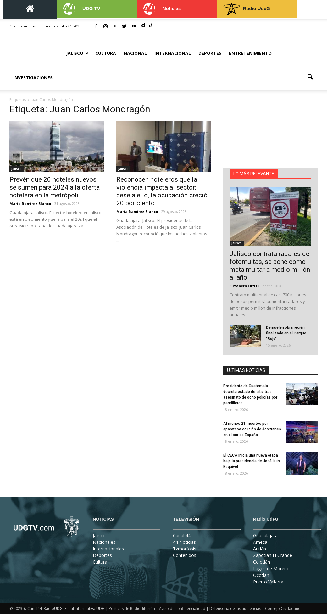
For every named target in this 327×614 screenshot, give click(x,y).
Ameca (260, 542)
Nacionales (104, 542)
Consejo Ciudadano (283, 608)
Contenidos (184, 555)
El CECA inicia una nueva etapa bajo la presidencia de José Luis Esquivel (251, 461)
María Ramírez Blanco (30, 203)
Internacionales (108, 549)
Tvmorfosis (184, 549)
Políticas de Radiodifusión (132, 608)
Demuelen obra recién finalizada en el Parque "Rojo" (286, 333)
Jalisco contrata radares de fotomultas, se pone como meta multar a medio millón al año (270, 265)
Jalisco (77, 53)
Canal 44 (182, 535)
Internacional (172, 53)
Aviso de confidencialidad (182, 608)
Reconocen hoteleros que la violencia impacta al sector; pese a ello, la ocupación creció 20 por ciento (162, 191)
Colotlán (261, 562)
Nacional (135, 53)
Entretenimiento (250, 53)
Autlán (259, 549)
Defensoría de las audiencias (235, 608)
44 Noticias (184, 542)
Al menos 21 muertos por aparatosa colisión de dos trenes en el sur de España (252, 429)
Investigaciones (33, 78)
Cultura (105, 53)
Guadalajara (265, 535)
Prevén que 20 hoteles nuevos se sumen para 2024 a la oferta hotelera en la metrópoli (54, 187)
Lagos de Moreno (271, 568)
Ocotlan (261, 575)
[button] (310, 77)
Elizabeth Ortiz (244, 285)
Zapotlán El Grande (272, 555)
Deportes (209, 53)
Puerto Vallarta (268, 582)
